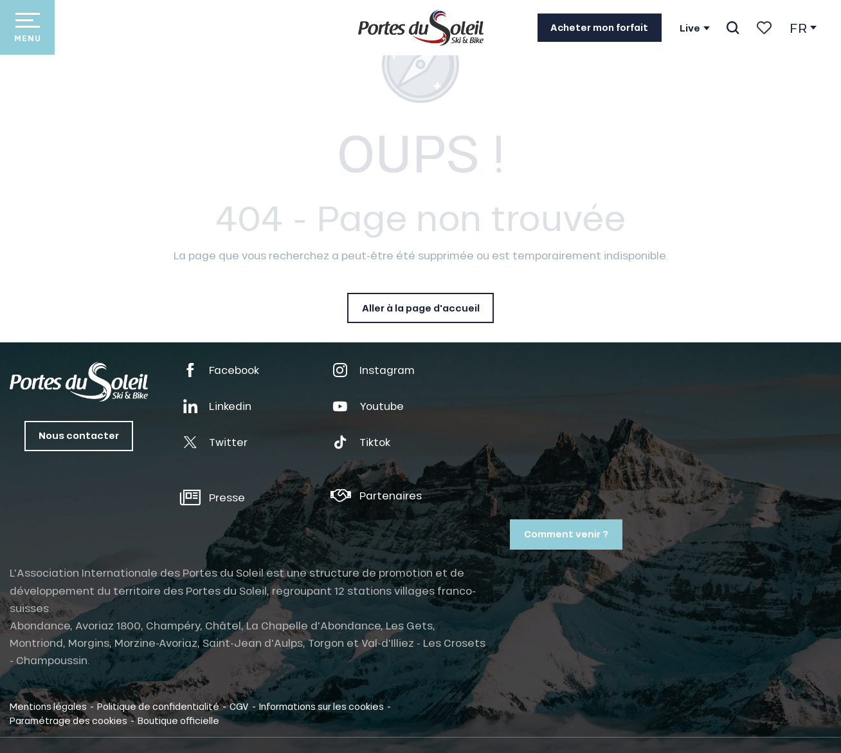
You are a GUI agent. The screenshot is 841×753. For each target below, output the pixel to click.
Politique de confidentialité (158, 706)
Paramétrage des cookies (68, 720)
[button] (733, 27)
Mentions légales (48, 706)
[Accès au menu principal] (27, 27)
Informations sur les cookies (321, 706)
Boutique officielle (178, 720)
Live (690, 28)
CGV (239, 706)
